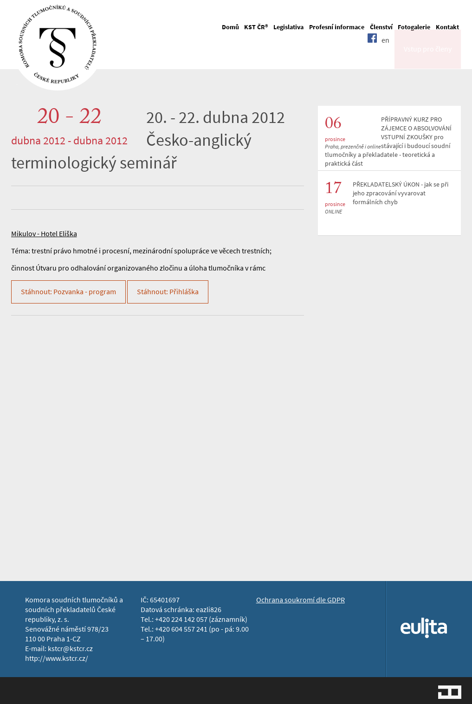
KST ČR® (256, 27)
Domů (230, 27)
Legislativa (288, 27)
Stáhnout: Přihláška (168, 292)
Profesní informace (336, 27)
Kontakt (447, 27)
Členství (381, 27)
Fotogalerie (414, 27)
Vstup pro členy (428, 57)
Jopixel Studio (449, 692)
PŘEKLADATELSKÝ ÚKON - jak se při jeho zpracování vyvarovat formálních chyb (400, 193)
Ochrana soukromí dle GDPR (300, 600)
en (385, 57)
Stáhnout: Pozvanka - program (68, 292)
